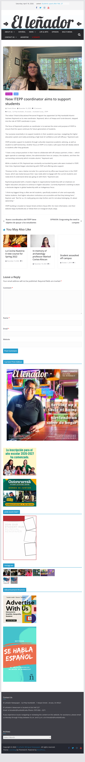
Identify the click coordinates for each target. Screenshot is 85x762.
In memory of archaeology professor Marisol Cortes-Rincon (42, 255)
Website (6, 339)
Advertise (24, 37)
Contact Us (9, 37)
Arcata (9, 112)
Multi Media (67, 32)
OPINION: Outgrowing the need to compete (66, 221)
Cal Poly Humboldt (18, 112)
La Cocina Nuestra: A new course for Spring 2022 (15, 253)
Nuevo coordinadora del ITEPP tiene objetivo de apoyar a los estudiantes (19, 221)
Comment (8, 288)
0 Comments (37, 108)
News (31, 32)
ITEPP (46, 112)
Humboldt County (38, 112)
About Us (9, 32)
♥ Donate (36, 37)
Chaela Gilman (11, 108)
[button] (14, 31)
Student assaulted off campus (69, 257)
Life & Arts (44, 32)
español (22, 32)
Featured (9, 94)
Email (6, 328)
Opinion (55, 32)
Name (6, 318)
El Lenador (28, 112)
